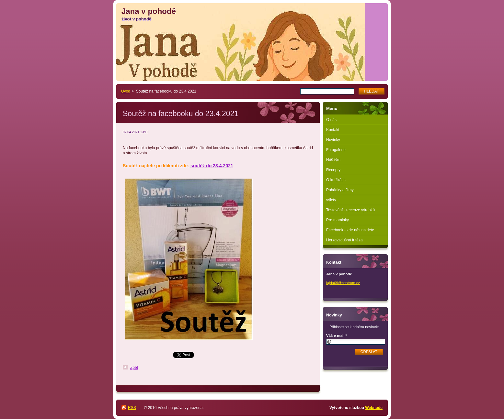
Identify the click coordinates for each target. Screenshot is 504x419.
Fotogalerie (336, 150)
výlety (331, 200)
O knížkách (336, 180)
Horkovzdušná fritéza (344, 240)
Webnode (374, 407)
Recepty (333, 170)
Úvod (125, 91)
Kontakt (332, 129)
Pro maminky (337, 220)
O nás (331, 119)
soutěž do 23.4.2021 (211, 165)
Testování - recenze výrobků (350, 210)
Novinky (333, 140)
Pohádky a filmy (340, 190)
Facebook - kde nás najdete (350, 230)
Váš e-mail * (336, 335)
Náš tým (333, 160)
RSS (132, 407)
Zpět (134, 367)
